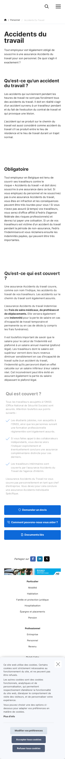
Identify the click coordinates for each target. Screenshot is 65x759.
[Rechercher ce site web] (47, 6)
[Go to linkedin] (40, 558)
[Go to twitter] (47, 558)
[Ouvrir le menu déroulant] (57, 6)
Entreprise (32, 634)
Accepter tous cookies (28, 739)
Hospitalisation (33, 605)
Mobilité (32, 587)
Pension (32, 617)
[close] (58, 664)
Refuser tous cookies (28, 748)
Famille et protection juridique (32, 599)
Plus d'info (9, 716)
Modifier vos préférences (29, 730)
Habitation (32, 593)
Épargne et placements (32, 611)
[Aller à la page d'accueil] (6, 6)
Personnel (32, 640)
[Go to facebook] (33, 558)
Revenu (32, 646)
